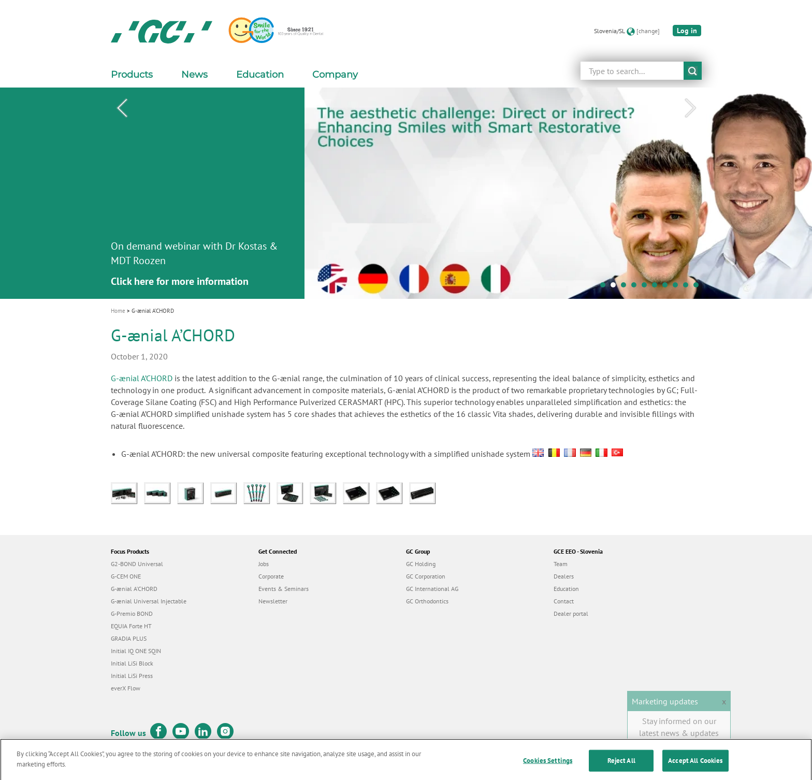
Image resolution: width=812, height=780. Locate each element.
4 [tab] (636, 287)
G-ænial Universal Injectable (148, 601)
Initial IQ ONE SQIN (136, 651)
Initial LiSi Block (132, 663)
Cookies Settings (547, 767)
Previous (122, 108)
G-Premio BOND (132, 613)
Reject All (621, 767)
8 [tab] (678, 287)
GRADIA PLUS (129, 638)
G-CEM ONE (126, 576)
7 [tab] (667, 287)
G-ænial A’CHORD (141, 378)
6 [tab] (657, 287)
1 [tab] (605, 287)
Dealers (564, 576)
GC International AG (432, 589)
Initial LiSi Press (132, 676)
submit (693, 71)
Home (118, 310)
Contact (564, 601)
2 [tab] (616, 287)
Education (566, 589)
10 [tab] (698, 287)
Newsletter (272, 601)
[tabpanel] (406, 193)
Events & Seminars (283, 589)
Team (561, 564)
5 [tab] (647, 287)
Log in (687, 30)
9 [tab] (688, 287)
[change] (648, 31)
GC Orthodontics (427, 601)
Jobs (263, 564)
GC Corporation (425, 576)
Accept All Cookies (695, 767)
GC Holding (421, 564)
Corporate (271, 576)
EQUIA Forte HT (131, 626)
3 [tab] (626, 287)
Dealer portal (571, 613)
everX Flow (125, 688)
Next (690, 108)
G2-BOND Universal (137, 564)
